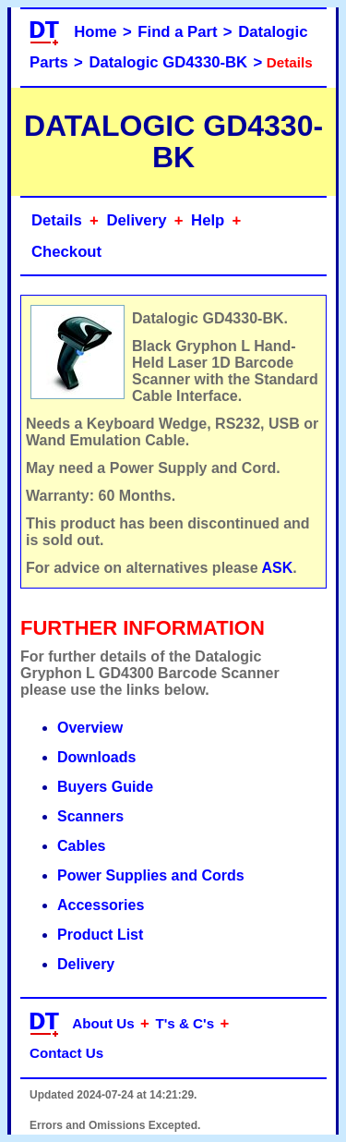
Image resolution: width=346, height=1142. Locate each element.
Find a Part (177, 32)
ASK (277, 568)
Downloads (96, 757)
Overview (90, 727)
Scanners (90, 816)
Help (207, 220)
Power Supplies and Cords (151, 875)
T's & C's (184, 1023)
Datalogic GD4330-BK (168, 62)
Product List (100, 934)
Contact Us (66, 1053)
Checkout (66, 252)
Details (56, 220)
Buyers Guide (105, 787)
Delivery (136, 220)
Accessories (100, 905)
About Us (103, 1023)
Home (95, 32)
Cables (81, 846)
